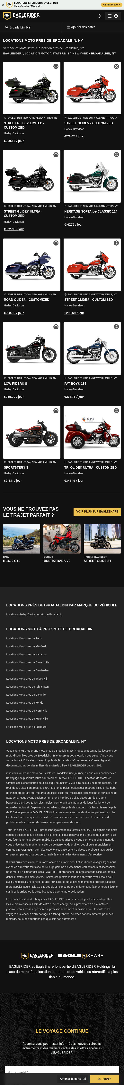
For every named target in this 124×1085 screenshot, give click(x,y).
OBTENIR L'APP (111, 5)
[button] (31, 103)
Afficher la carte (72, 1079)
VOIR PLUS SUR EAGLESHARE (97, 512)
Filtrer (104, 1079)
